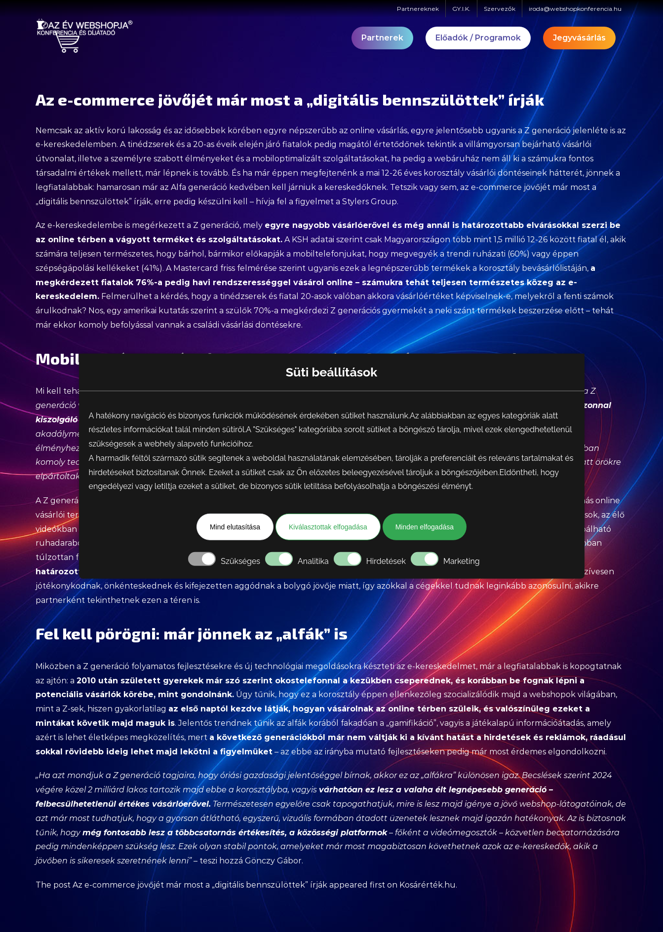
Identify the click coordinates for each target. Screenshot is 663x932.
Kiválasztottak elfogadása (328, 527)
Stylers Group (369, 201)
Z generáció (216, 225)
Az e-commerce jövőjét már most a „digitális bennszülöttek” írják (200, 885)
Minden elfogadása (424, 527)
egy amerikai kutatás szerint (162, 310)
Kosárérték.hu (427, 885)
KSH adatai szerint (327, 239)
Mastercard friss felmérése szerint (239, 268)
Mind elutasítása (235, 527)
